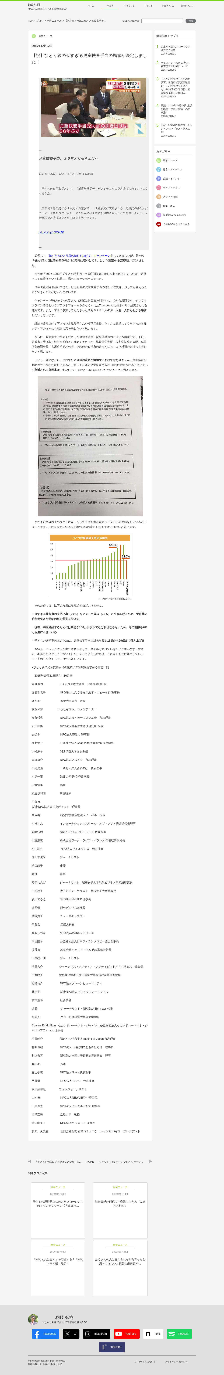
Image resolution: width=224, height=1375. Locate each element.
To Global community (174, 215)
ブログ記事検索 (130, 20)
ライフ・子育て (171, 187)
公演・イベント (171, 178)
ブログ (110, 6)
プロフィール (168, 6)
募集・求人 (169, 206)
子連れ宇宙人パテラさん (176, 224)
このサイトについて (145, 1361)
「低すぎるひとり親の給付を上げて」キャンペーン (78, 255)
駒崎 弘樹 (47, 7)
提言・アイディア (173, 169)
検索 (191, 21)
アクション (129, 6)
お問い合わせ (187, 6)
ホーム (91, 6)
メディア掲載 (170, 196)
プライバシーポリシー (176, 1361)
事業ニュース (170, 160)
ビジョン (149, 6)
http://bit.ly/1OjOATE (51, 232)
